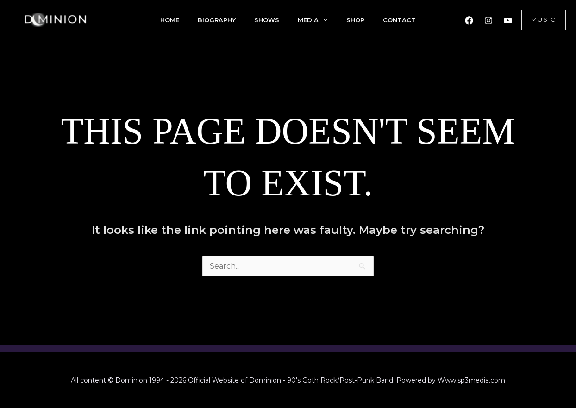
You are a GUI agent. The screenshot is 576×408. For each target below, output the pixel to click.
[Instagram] (488, 20)
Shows (266, 20)
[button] (543, 20)
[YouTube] (508, 20)
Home (169, 20)
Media (308, 20)
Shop (355, 20)
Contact (399, 20)
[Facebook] (469, 20)
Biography (217, 20)
